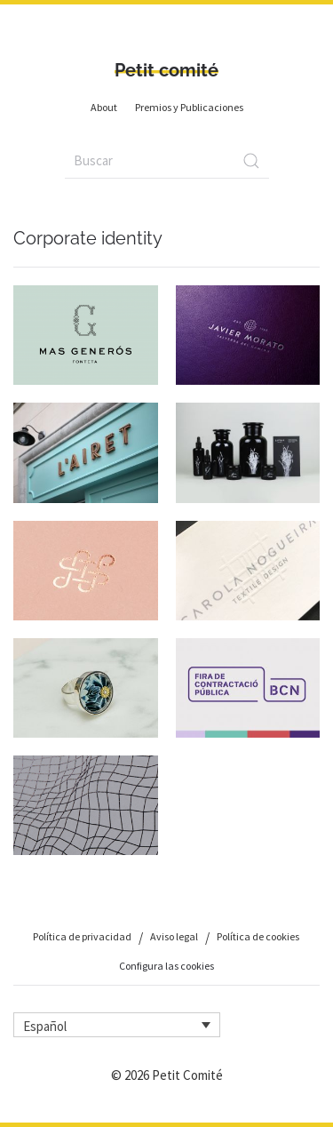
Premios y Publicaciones (189, 107)
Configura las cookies (166, 965)
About (104, 107)
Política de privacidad (82, 936)
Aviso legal (174, 936)
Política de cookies (258, 936)
